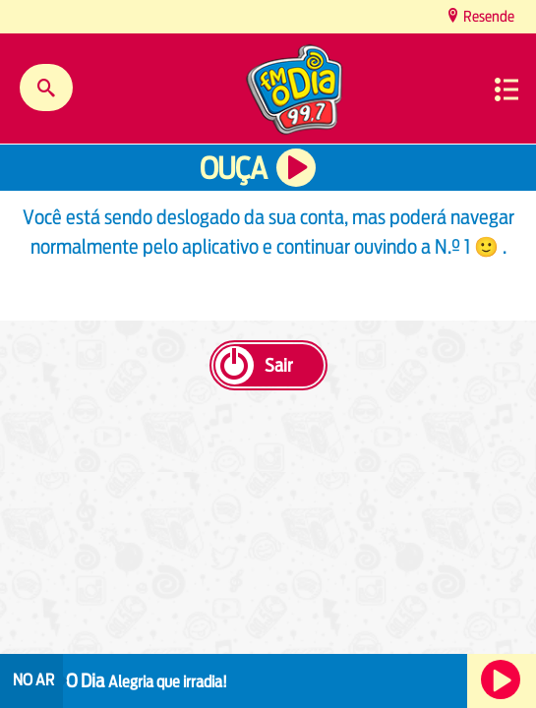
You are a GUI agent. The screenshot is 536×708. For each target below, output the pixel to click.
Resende (487, 16)
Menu (506, 89)
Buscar (46, 87)
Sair (278, 365)
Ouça (233, 168)
